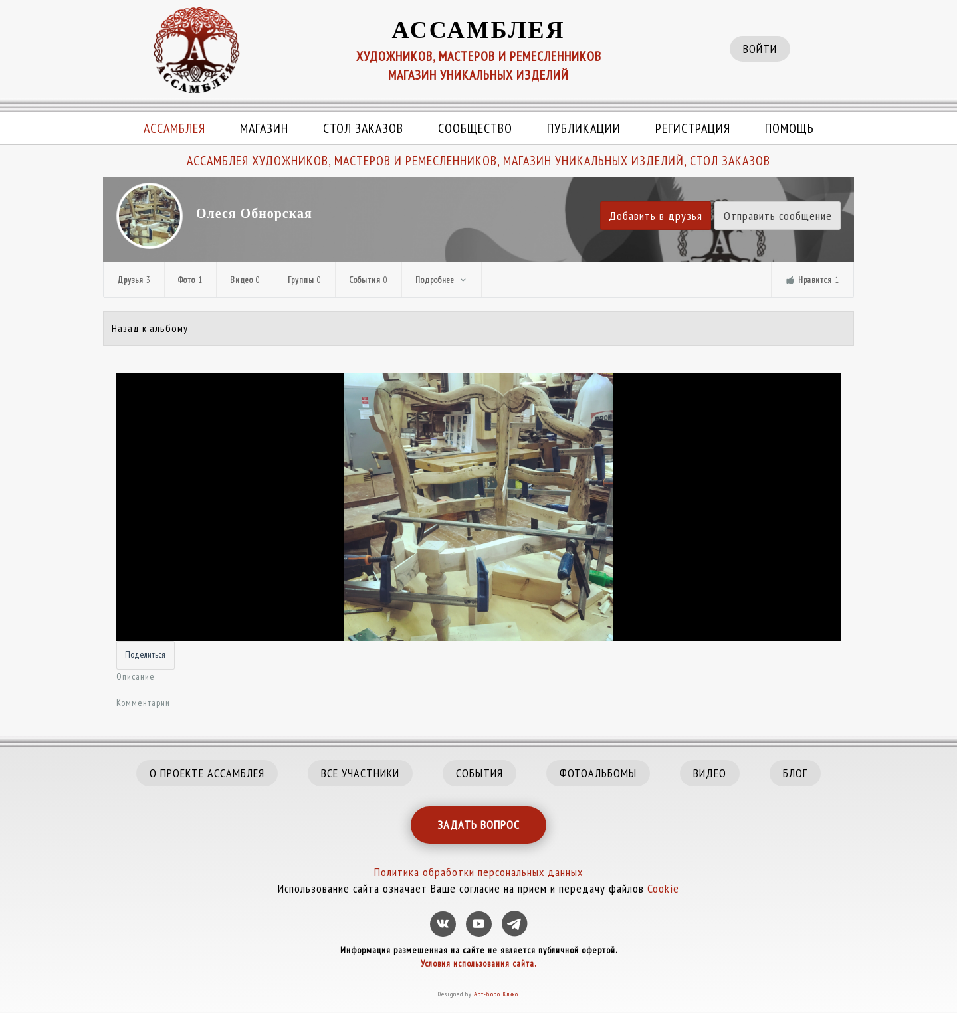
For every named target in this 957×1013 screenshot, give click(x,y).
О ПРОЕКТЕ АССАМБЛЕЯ (207, 773)
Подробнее (441, 280)
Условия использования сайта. (478, 963)
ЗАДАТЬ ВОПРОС (478, 824)
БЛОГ (795, 773)
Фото (190, 280)
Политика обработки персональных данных (478, 871)
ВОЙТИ (760, 48)
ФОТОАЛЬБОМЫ (598, 773)
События (368, 280)
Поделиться (145, 654)
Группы (305, 280)
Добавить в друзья (655, 215)
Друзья (134, 280)
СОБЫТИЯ (479, 773)
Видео (245, 280)
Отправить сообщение (778, 215)
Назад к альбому (150, 328)
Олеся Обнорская (254, 213)
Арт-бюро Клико (496, 994)
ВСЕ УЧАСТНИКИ (360, 773)
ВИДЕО (709, 773)
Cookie (663, 888)
